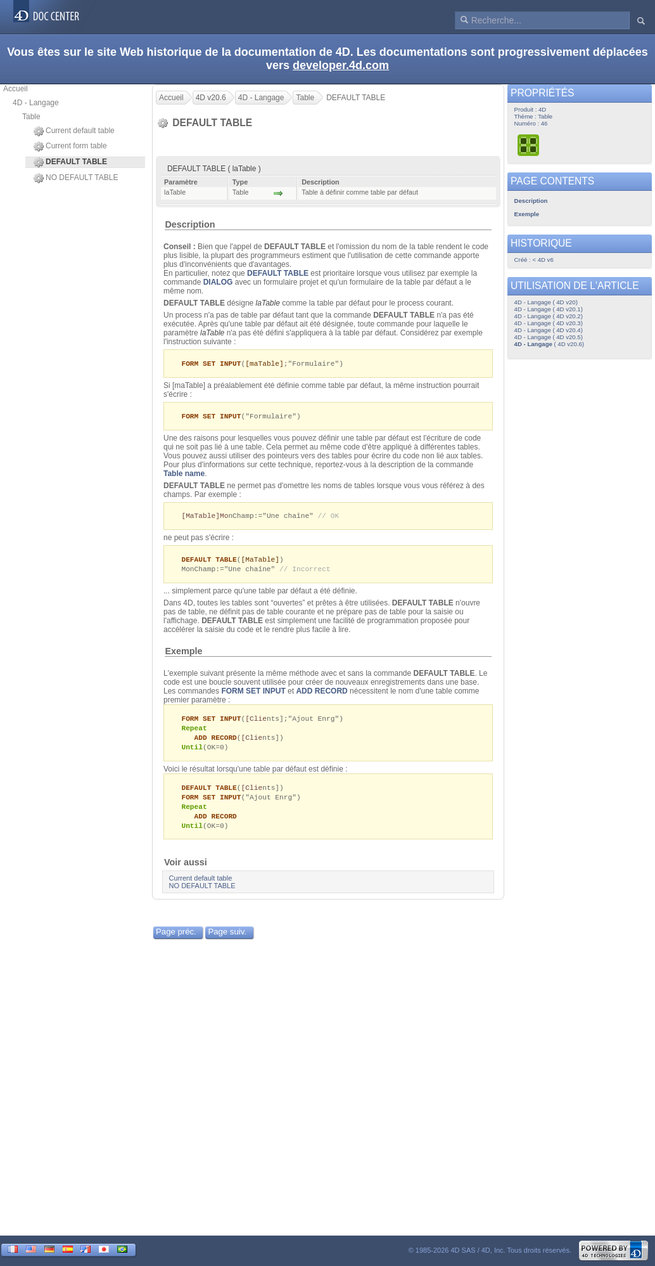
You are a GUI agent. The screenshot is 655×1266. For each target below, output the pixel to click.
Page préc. (176, 940)
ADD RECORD (321, 694)
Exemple (183, 654)
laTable (268, 303)
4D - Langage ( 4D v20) (546, 302)
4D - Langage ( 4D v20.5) (548, 336)
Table (31, 116)
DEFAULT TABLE (277, 273)
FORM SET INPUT (253, 694)
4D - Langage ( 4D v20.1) (548, 309)
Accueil (15, 88)
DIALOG (218, 282)
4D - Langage (36, 102)
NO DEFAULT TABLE (76, 178)
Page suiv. (227, 940)
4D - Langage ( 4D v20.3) (548, 323)
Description (190, 224)
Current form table (70, 146)
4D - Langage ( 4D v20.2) (548, 316)
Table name (184, 474)
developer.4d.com (341, 65)
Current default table (74, 131)
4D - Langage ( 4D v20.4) (548, 329)
